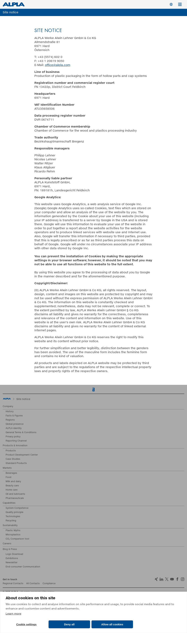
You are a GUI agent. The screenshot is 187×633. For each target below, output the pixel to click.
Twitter (166, 579)
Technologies (13, 516)
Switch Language (171, 4)
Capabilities (9, 503)
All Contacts (33, 584)
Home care (11, 490)
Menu (181, 2)
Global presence (14, 424)
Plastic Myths (13, 531)
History (9, 412)
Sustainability (10, 525)
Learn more (13, 613)
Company (8, 406)
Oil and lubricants (15, 494)
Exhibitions (12, 558)
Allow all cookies (112, 624)
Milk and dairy (13, 481)
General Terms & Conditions (21, 432)
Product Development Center (22, 455)
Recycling (11, 521)
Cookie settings (26, 624)
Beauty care (12, 486)
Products (11, 451)
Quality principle (14, 512)
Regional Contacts (13, 584)
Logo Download (14, 554)
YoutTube (172, 579)
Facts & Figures (14, 416)
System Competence (17, 508)
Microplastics (13, 535)
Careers (7, 544)
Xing (156, 579)
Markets (7, 468)
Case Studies (13, 459)
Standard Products (16, 463)
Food (8, 477)
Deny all (69, 624)
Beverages (11, 473)
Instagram (182, 579)
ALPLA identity (13, 428)
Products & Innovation (15, 446)
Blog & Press (10, 549)
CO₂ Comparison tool (17, 539)
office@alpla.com (57, 65)
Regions (10, 420)
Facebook (177, 579)
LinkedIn (161, 579)
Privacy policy (13, 437)
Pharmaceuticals (15, 498)
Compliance (49, 584)
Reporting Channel (16, 441)
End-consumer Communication (23, 567)
